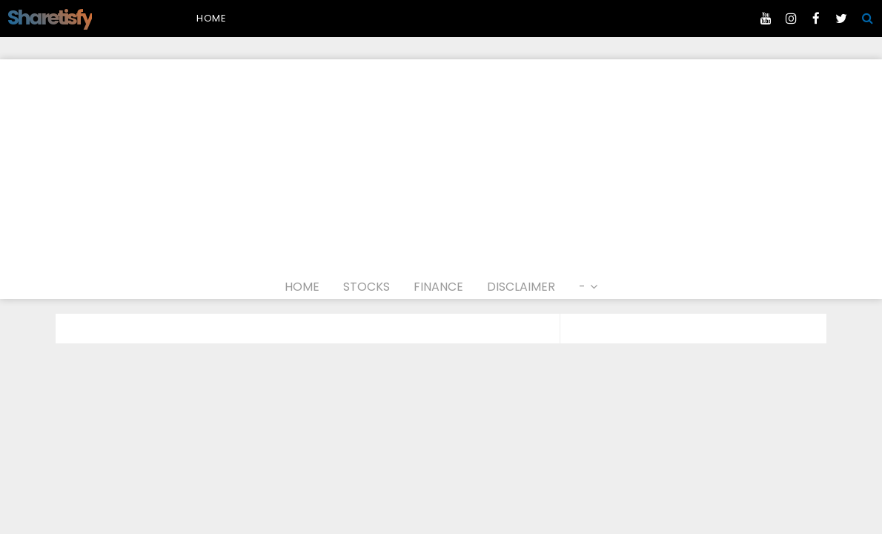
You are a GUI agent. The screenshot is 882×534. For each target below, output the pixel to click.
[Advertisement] (441, 163)
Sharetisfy (49, 17)
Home (211, 18)
